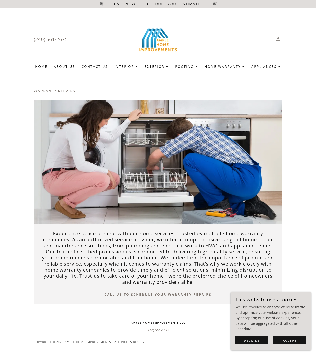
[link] (158, 38)
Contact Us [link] (95, 66)
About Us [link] (64, 66)
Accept (290, 340)
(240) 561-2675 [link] (51, 39)
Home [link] (41, 66)
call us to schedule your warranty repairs (157, 294)
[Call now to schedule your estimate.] (158, 4)
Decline (252, 340)
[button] (278, 39)
